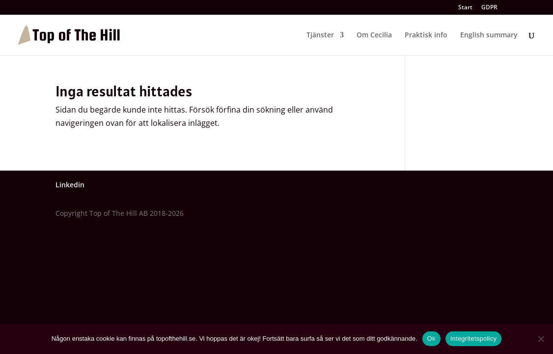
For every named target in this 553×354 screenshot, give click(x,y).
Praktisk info (426, 35)
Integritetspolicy (473, 338)
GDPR (489, 7)
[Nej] (541, 339)
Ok (431, 338)
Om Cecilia (374, 35)
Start (465, 7)
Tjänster (320, 35)
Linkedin (69, 184)
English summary (489, 35)
